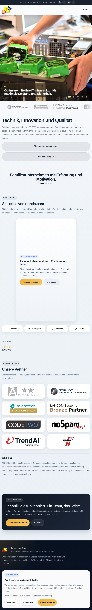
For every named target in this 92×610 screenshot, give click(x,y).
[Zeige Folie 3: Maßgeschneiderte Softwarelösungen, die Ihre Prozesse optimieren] (78, 96)
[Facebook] (64, 2)
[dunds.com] (7, 10)
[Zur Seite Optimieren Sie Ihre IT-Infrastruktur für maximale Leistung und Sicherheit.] (46, 58)
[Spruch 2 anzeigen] (46, 183)
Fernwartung (21, 2)
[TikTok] (73, 2)
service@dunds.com (47, 2)
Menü (85, 10)
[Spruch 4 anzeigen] (51, 183)
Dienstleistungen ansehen (46, 146)
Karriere (38, 523)
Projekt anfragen (46, 157)
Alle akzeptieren (47, 602)
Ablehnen (11, 602)
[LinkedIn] (69, 2)
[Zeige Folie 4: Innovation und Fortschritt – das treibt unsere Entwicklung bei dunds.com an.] (82, 96)
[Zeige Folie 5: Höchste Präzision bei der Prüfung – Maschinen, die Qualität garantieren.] (86, 96)
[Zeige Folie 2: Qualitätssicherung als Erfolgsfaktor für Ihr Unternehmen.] (73, 96)
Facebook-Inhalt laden (31, 282)
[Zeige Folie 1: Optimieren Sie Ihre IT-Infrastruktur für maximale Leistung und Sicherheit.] (69, 96)
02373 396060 (33, 2)
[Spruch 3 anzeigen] (48, 183)
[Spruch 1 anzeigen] (42, 183)
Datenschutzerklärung (42, 596)
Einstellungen (52, 282)
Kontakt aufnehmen (18, 523)
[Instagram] (60, 2)
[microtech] (46, 107)
